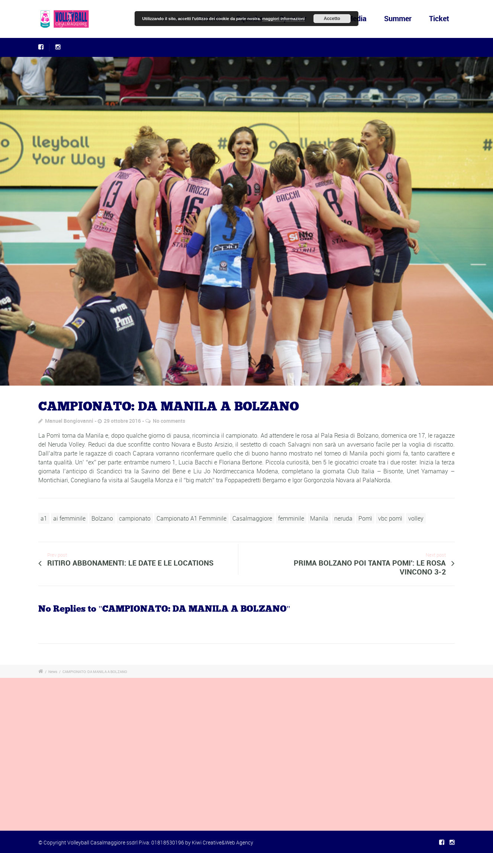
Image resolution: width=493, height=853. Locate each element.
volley (415, 518)
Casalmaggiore (252, 518)
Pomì (365, 518)
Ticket (439, 18)
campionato (135, 518)
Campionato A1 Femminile (191, 518)
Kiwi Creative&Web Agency (222, 842)
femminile (291, 518)
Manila (319, 518)
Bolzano (102, 518)
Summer (398, 18)
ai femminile (69, 518)
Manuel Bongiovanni (69, 420)
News (52, 671)
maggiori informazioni (283, 18)
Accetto (332, 18)
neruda (343, 518)
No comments (169, 420)
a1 (44, 518)
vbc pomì (390, 518)
